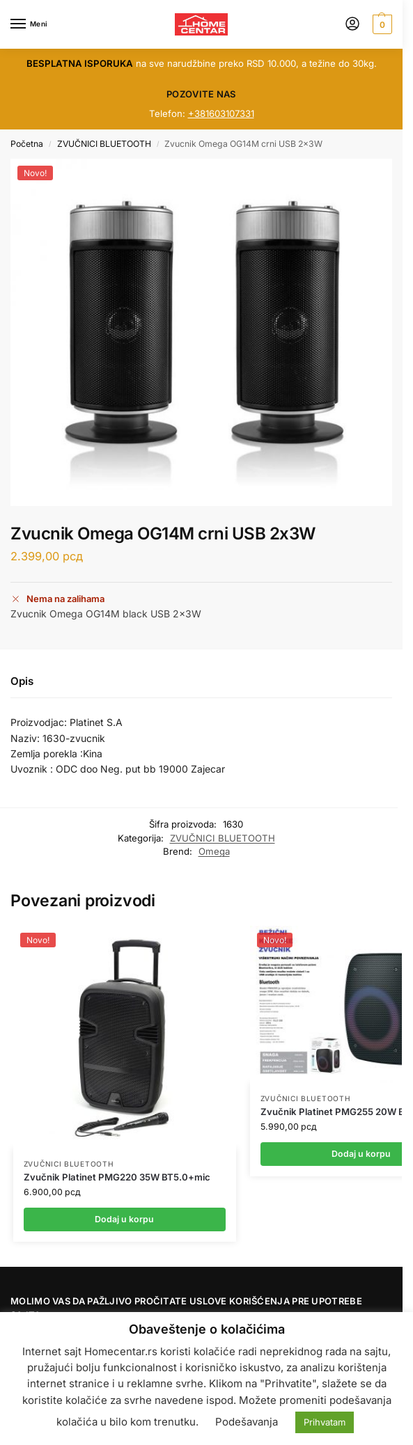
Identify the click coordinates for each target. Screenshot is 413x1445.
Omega (214, 851)
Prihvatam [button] (324, 1422)
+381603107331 (221, 113)
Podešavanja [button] (246, 1421)
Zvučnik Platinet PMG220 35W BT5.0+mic (117, 1177)
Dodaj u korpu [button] (124, 1219)
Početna (26, 144)
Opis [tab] (21, 681)
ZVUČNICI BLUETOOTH (104, 144)
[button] (380, 24)
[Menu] (31, 24)
